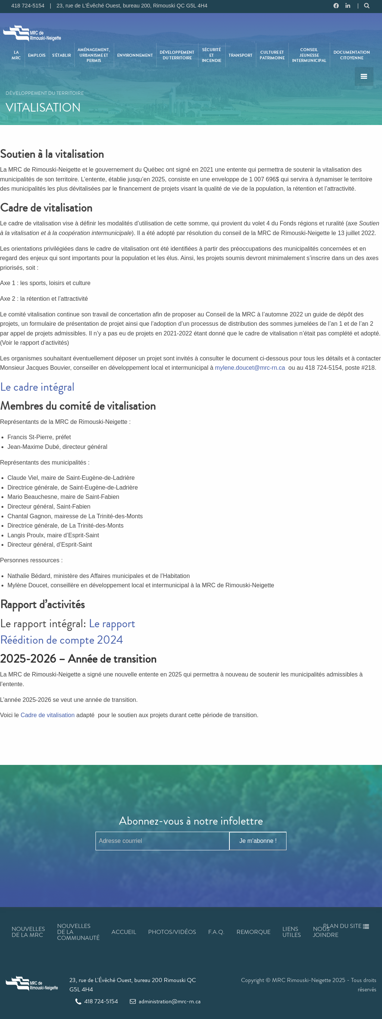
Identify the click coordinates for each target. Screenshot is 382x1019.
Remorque (253, 932)
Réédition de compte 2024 (61, 639)
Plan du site (346, 926)
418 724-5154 (96, 1001)
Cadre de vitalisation (48, 715)
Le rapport (112, 623)
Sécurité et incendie (211, 55)
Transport (241, 55)
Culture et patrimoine (272, 54)
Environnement (135, 55)
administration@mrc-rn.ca (165, 1001)
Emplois (37, 55)
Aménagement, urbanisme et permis (94, 55)
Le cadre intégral (37, 386)
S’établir (61, 55)
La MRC (16, 54)
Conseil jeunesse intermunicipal (309, 55)
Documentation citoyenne (352, 54)
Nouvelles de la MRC (28, 932)
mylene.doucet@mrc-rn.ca (250, 368)
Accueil (124, 932)
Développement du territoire (177, 54)
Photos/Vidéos (172, 932)
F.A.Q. (216, 932)
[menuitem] (17, 55)
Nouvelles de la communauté (78, 932)
